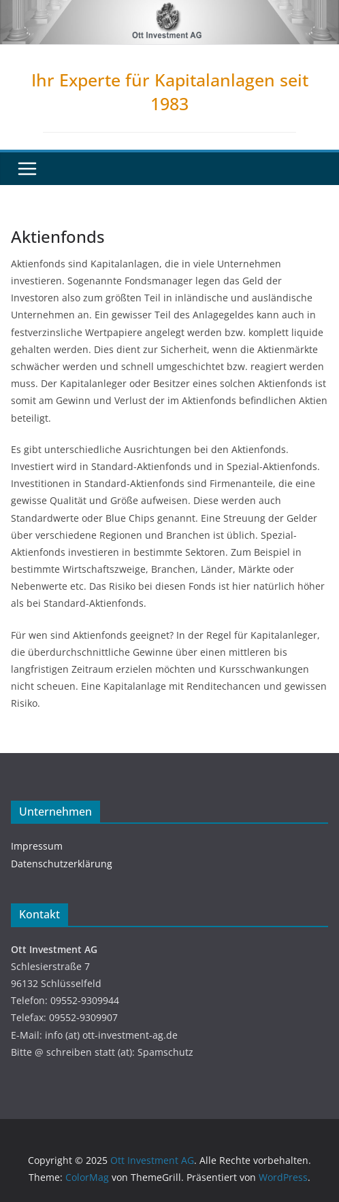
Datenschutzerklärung (61, 863)
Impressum (37, 845)
